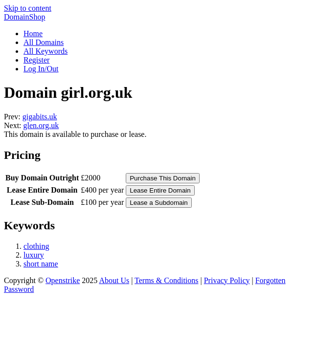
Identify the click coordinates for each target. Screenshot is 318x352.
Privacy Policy (227, 280)
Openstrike (62, 280)
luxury (33, 255)
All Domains (43, 42)
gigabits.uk (40, 116)
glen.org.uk (41, 125)
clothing (36, 246)
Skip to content (27, 8)
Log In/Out (41, 69)
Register (36, 60)
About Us (114, 280)
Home (33, 33)
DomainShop (24, 17)
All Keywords (45, 51)
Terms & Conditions (166, 280)
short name (40, 264)
